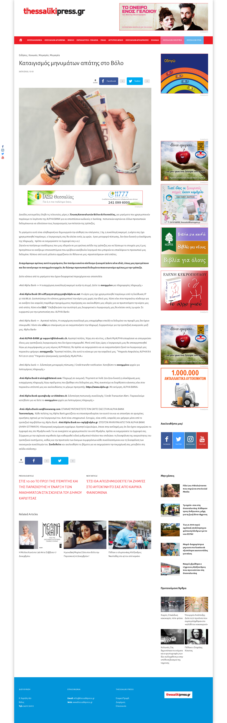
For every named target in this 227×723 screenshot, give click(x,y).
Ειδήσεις (23, 55)
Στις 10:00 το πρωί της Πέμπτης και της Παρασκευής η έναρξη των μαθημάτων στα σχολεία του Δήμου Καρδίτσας (50, 489)
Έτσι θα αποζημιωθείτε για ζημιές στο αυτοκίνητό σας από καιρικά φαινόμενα (115, 487)
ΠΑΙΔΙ (103, 40)
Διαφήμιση (120, 702)
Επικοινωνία (121, 706)
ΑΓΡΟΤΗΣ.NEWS (115, 40)
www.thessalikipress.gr (82, 702)
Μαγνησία (44, 55)
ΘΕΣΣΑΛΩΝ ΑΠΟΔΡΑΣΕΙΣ (137, 40)
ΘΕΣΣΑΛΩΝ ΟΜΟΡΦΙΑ (172, 40)
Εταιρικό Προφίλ (122, 698)
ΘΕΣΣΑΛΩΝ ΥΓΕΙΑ (194, 40)
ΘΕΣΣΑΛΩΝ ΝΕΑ (34, 40)
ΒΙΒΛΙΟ (71, 40)
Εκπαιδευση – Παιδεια (87, 40)
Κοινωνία (33, 55)
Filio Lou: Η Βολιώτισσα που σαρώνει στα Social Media (195, 488)
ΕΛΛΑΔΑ (155, 40)
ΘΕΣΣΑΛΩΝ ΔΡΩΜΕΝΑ (54, 40)
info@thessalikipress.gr (84, 698)
